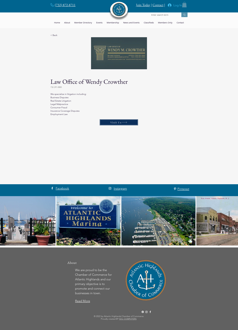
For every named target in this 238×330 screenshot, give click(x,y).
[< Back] (59, 35)
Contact (158, 5)
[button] (184, 4)
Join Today (143, 5)
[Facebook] (52, 188)
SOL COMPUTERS (127, 319)
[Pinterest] (175, 189)
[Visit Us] (119, 122)
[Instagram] (110, 188)
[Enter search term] (163, 14)
